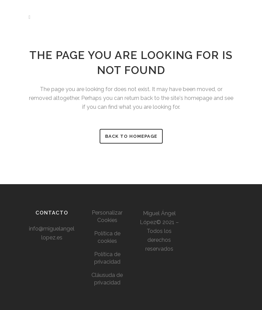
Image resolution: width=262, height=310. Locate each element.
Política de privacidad (107, 258)
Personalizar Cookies (107, 216)
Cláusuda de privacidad (107, 279)
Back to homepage (131, 136)
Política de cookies (107, 237)
